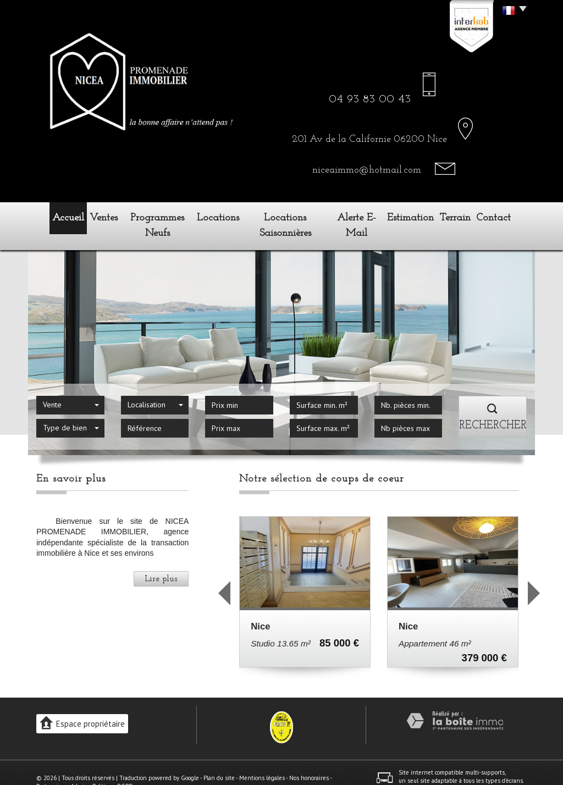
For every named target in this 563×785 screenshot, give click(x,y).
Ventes (99, 216)
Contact (505, 216)
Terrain (463, 216)
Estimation (417, 216)
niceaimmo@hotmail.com (366, 170)
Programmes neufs (157, 216)
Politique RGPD (112, 767)
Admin (79, 767)
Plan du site (219, 758)
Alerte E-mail (360, 216)
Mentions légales (262, 758)
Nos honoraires (309, 758)
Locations (220, 216)
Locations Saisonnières (287, 216)
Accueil (57, 216)
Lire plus (161, 559)
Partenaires (51, 767)
